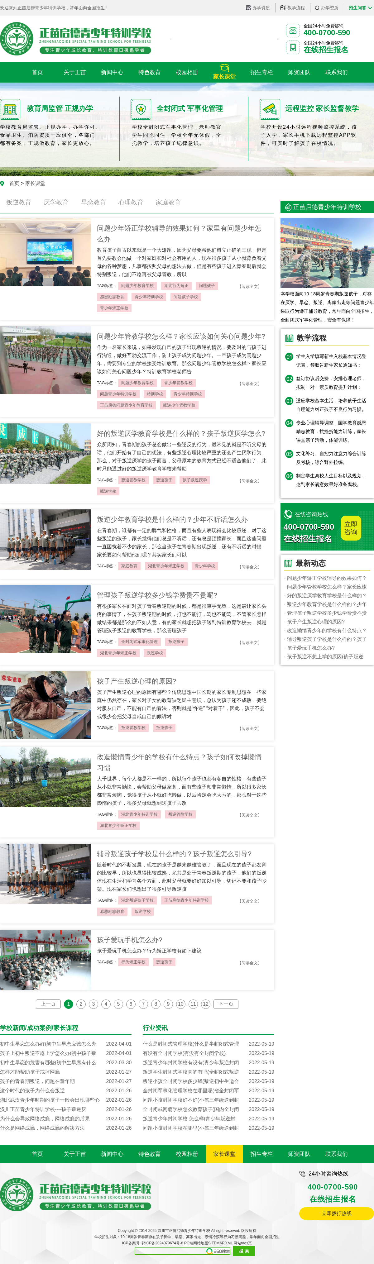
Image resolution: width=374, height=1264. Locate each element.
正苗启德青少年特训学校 (186, 900)
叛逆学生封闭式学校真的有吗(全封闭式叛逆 (208, 1072)
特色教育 (149, 1154)
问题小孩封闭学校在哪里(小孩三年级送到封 (208, 1128)
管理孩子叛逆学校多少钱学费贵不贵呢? (157, 595)
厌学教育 (56, 202)
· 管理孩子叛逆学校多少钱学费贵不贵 (325, 613)
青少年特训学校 (149, 296)
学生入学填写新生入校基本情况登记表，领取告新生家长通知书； (331, 361)
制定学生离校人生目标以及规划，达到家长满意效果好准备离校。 (331, 480)
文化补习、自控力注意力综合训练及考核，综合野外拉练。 (331, 458)
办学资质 (261, 7)
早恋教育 (93, 202)
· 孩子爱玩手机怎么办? (309, 648)
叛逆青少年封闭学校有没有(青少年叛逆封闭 (208, 1062)
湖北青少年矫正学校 (166, 566)
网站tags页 (243, 1243)
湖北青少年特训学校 (139, 814)
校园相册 (187, 1154)
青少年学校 (205, 566)
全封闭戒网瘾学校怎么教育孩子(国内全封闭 (208, 1109)
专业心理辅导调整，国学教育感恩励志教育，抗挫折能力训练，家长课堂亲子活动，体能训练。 (331, 431)
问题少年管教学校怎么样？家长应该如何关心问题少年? (181, 336)
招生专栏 (262, 1154)
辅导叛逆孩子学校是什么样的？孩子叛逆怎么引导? (174, 854)
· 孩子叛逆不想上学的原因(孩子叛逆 (323, 656)
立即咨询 (350, 528)
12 (206, 1004)
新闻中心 (112, 1154)
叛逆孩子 (164, 480)
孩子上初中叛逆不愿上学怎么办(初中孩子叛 (66, 1053)
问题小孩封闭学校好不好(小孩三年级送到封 (208, 1100)
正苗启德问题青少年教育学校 (126, 405)
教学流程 (296, 7)
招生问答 (357, 7)
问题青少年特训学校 (118, 394)
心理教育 (130, 202)
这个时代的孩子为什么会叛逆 (66, 1090)
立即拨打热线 (337, 1213)
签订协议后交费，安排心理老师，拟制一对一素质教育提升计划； (331, 383)
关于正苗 (75, 1154)
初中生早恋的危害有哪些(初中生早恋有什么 (66, 1062)
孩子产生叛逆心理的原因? (136, 681)
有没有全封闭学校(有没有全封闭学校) (208, 1053)
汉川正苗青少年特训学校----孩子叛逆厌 (66, 1109)
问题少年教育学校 (137, 285)
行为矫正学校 (133, 962)
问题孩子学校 (186, 296)
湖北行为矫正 (176, 285)
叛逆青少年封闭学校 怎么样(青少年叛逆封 (208, 1118)
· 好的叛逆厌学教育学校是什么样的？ (325, 595)
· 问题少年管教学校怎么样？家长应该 (325, 586)
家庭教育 (168, 202)
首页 (14, 183)
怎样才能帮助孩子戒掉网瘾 (66, 1072)
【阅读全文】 (249, 286)
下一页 (225, 1004)
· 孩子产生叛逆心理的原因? (314, 621)
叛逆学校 (108, 491)
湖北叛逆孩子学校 (137, 900)
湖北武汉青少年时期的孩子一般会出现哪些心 (66, 1100)
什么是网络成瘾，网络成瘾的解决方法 (66, 1128)
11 (193, 1004)
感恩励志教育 (112, 296)
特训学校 (155, 394)
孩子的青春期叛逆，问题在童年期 (66, 1081)
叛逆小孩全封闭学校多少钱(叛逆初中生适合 (208, 1081)
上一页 (48, 1004)
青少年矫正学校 (114, 308)
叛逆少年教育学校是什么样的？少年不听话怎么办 (172, 519)
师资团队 (299, 1154)
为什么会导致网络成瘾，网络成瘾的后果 (66, 1118)
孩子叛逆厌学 (195, 480)
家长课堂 (35, 183)
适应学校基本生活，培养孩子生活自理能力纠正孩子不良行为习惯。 (331, 405)
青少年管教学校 (178, 382)
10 (181, 1004)
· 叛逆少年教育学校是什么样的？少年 (325, 604)
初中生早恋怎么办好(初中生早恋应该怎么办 (66, 1044)
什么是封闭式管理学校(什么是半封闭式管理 (208, 1044)
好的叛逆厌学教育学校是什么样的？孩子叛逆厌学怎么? (181, 433)
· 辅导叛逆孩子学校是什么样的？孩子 (325, 639)
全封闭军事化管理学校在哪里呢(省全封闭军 (208, 1090)
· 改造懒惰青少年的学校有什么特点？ (325, 630)
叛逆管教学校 (133, 480)
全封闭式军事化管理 (139, 641)
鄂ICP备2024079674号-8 (162, 1243)
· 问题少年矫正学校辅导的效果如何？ (325, 578)
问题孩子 (207, 285)
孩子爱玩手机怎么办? (129, 940)
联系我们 (336, 1154)
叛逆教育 (18, 202)
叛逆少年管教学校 (179, 405)
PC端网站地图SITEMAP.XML (208, 1243)
